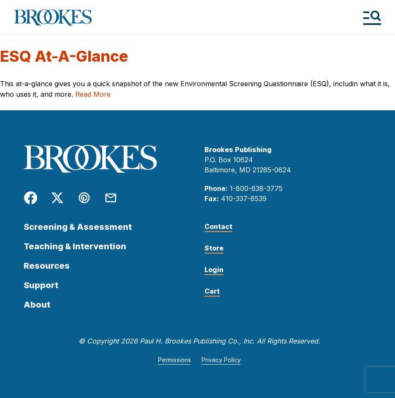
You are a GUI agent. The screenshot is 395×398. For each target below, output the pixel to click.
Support (41, 285)
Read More (93, 94)
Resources (47, 266)
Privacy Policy (221, 359)
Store (213, 248)
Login (213, 269)
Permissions (174, 359)
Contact (218, 226)
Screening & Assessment (78, 227)
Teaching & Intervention (75, 246)
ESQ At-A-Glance (64, 56)
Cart (212, 291)
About (37, 305)
